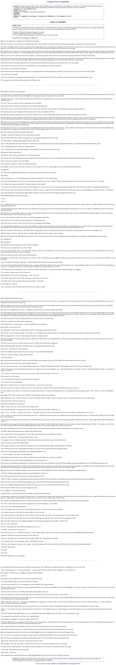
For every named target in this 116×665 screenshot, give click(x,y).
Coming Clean (52, 2)
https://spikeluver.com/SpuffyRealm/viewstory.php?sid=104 (63, 663)
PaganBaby (64, 2)
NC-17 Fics (23, 9)
